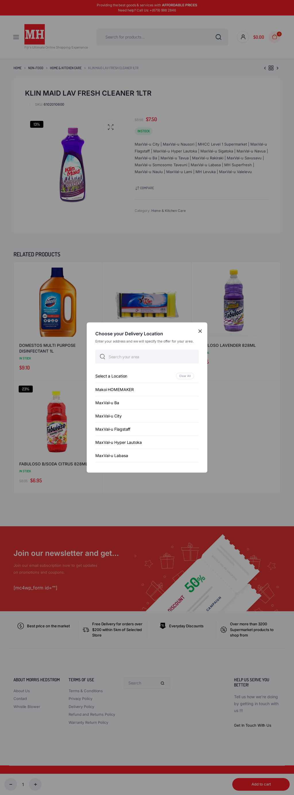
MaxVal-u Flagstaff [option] (112, 429)
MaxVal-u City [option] (108, 415)
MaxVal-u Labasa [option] (111, 455)
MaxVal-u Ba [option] (107, 402)
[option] (147, 376)
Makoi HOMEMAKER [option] (114, 389)
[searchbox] (147, 356)
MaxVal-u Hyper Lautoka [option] (118, 442)
